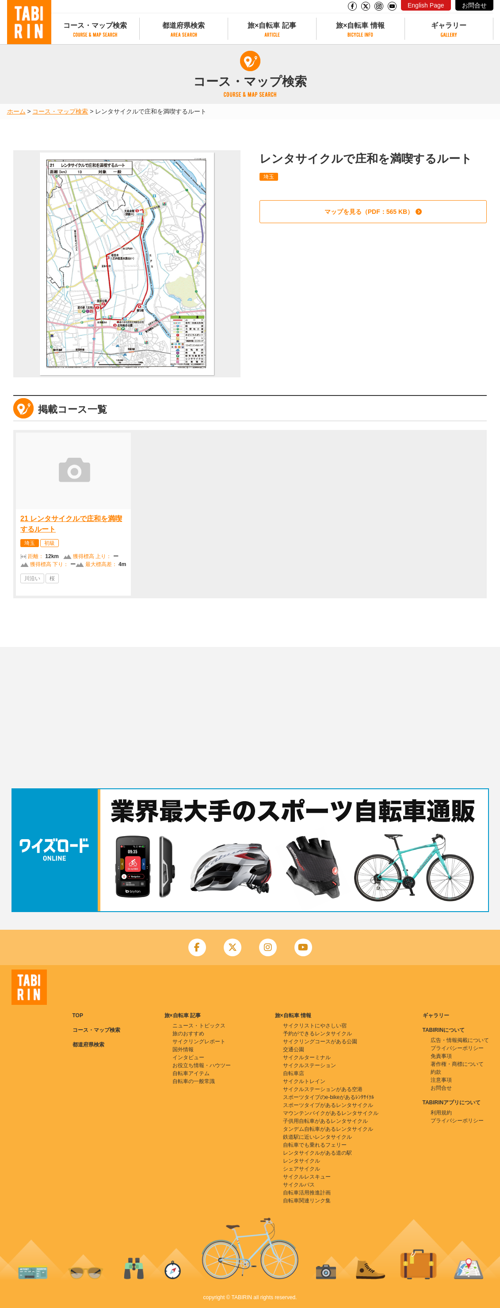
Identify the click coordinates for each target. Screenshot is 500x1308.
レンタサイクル (301, 1161)
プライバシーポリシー (457, 1048)
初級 (49, 543)
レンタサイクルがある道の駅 (317, 1153)
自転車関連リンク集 (307, 1201)
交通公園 (293, 1049)
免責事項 (441, 1056)
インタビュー (188, 1057)
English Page (426, 5)
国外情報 (183, 1049)
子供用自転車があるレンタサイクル (325, 1121)
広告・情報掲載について (460, 1040)
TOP (78, 1015)
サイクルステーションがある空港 (323, 1089)
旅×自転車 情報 (360, 25)
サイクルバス (299, 1185)
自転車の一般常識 (193, 1081)
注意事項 (441, 1080)
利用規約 (441, 1113)
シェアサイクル (301, 1169)
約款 (436, 1072)
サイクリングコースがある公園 (320, 1041)
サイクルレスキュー (307, 1177)
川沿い (32, 578)
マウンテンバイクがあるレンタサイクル (330, 1113)
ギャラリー (448, 25)
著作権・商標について (457, 1064)
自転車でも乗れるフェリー (315, 1145)
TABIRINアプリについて (452, 1102)
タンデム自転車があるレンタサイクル (328, 1129)
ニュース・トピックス (198, 1026)
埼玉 (268, 177)
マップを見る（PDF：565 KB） (368, 211)
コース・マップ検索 (95, 25)
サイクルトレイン (304, 1081)
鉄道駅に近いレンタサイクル (317, 1137)
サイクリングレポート (198, 1041)
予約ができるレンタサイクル (317, 1033)
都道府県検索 (183, 25)
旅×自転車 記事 (272, 25)
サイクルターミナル (307, 1057)
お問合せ (474, 5)
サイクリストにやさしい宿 (315, 1026)
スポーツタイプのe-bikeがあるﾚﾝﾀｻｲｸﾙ (328, 1097)
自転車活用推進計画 (307, 1193)
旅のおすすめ (188, 1033)
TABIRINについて (444, 1030)
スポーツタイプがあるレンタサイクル (328, 1105)
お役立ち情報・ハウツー (201, 1065)
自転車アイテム (191, 1073)
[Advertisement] (250, 717)
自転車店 (293, 1073)
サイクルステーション (309, 1065)
